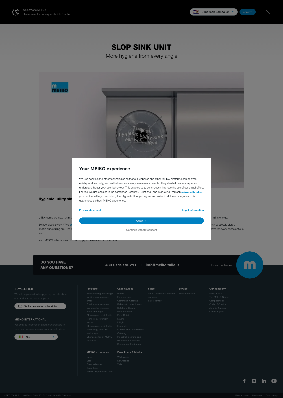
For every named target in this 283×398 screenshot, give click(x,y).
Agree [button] (139, 220)
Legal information (193, 209)
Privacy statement (90, 209)
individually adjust (192, 191)
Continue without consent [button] (141, 229)
